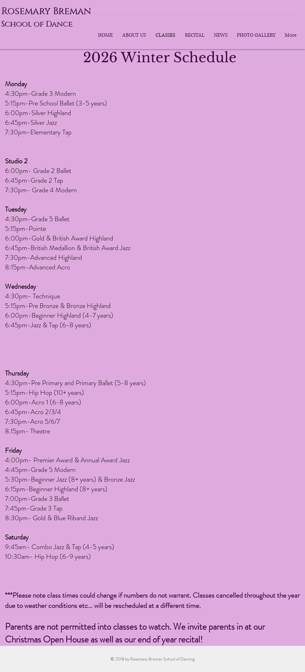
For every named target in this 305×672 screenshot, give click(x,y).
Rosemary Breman (46, 11)
